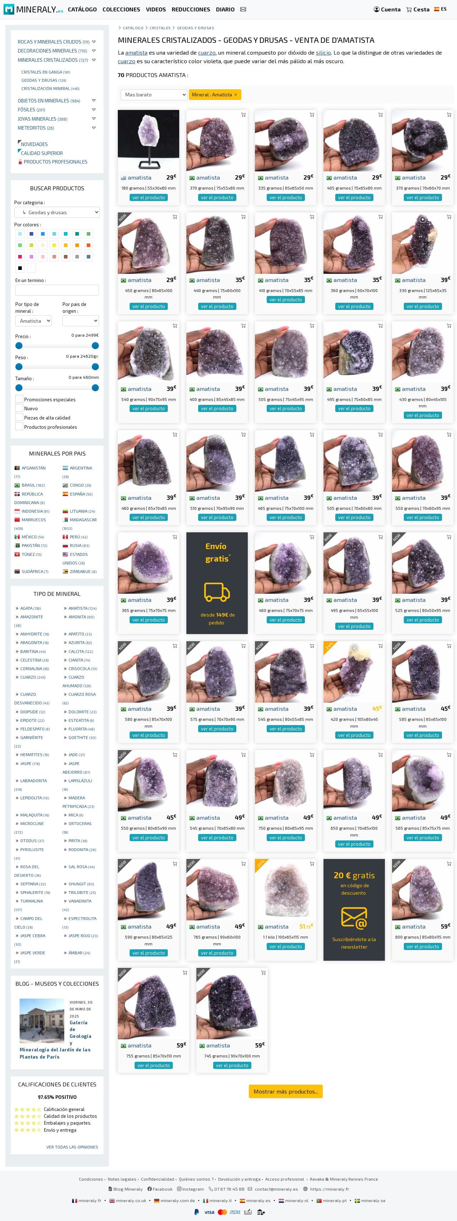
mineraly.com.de (175, 1200)
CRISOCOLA (83, 668)
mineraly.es (256, 1200)
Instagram (190, 1188)
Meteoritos (36, 128)
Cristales (160, 27)
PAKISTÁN (34, 545)
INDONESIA (35, 510)
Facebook (159, 1188)
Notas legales (122, 1178)
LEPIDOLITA (34, 797)
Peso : (21, 357)
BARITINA (33, 651)
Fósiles (31, 109)
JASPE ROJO (83, 935)
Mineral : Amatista (215, 94)
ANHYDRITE (34, 633)
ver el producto (148, 197)
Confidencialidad (157, 1178)
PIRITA (78, 840)
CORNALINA (34, 668)
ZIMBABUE (83, 571)
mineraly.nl (294, 1200)
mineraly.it (218, 1200)
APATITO (80, 633)
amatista (136, 177)
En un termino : (30, 280)
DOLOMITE (82, 711)
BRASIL (33, 484)
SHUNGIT (81, 883)
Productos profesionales (52, 162)
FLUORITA (82, 728)
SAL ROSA (82, 866)
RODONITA (82, 849)
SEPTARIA (33, 883)
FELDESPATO (35, 728)
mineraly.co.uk (128, 1200)
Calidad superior (40, 153)
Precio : (23, 336)
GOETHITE (82, 737)
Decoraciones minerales (52, 50)
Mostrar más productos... (285, 1091)
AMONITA (81, 616)
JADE (77, 754)
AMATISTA (82, 608)
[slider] (18, 345)
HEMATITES (34, 754)
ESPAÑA (81, 493)
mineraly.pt (332, 1200)
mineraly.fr (87, 1200)
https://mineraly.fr (329, 1188)
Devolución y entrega (239, 1178)
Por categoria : (29, 202)
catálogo (133, 27)
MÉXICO (33, 536)
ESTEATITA (81, 720)
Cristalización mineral (50, 88)
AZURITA (80, 642)
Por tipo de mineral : (27, 307)
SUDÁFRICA (35, 571)
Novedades (33, 144)
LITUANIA (82, 510)
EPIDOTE (32, 720)
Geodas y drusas (43, 79)
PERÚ (78, 536)
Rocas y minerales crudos (54, 42)
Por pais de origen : (74, 307)
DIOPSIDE (32, 711)
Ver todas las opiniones (72, 1146)
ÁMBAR (79, 952)
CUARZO (32, 676)
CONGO (80, 484)
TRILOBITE (82, 892)
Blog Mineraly (125, 1188)
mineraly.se (370, 1200)
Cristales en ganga (45, 71)
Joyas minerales (42, 119)
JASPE (30, 763)
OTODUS (32, 840)
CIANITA (79, 659)
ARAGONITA (34, 642)
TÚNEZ (31, 554)
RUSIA (79, 545)
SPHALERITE (35, 892)
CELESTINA (34, 659)
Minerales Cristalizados (53, 60)
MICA (76, 814)
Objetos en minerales (49, 100)
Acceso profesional (285, 1178)
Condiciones (91, 1178)
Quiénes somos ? (196, 1178)
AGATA (30, 608)
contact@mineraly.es (276, 1188)
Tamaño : (24, 378)
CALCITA (81, 651)
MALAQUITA (34, 814)
